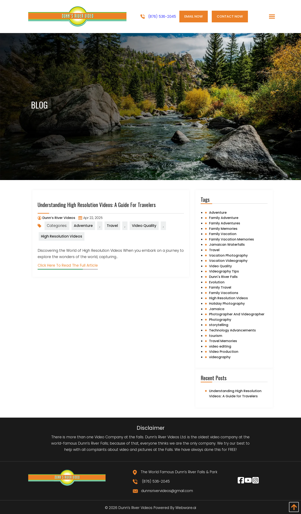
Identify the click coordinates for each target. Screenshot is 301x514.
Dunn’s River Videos (135, 507)
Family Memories (223, 228)
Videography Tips (224, 271)
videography (220, 357)
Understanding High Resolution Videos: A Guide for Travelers (97, 204)
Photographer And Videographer (236, 314)
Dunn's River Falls (223, 276)
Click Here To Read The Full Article (68, 265)
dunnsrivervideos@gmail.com (163, 490)
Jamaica (216, 309)
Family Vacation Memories (231, 239)
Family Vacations (223, 292)
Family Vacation (222, 233)
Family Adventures (224, 223)
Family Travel (220, 287)
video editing (220, 346)
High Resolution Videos (61, 236)
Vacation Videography (228, 260)
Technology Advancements (232, 330)
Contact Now (230, 16)
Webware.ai (185, 507)
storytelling (218, 324)
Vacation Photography (228, 255)
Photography (220, 319)
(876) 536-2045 (158, 16)
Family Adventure (223, 217)
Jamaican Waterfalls (227, 244)
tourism (215, 335)
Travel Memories (223, 341)
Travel (112, 225)
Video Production (223, 351)
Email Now (193, 16)
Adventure (83, 225)
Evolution (216, 282)
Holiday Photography (227, 303)
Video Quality (144, 225)
